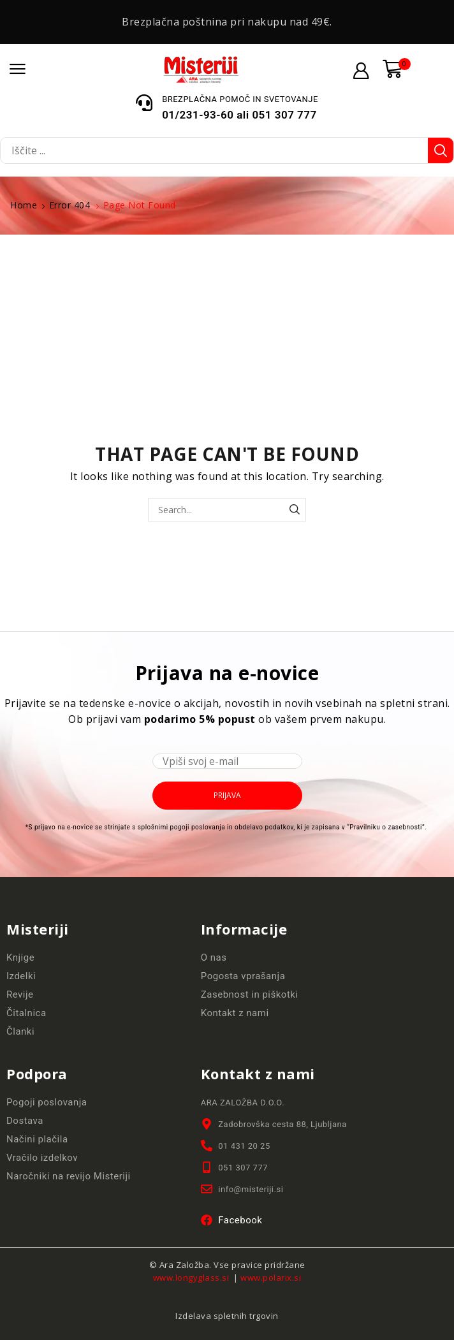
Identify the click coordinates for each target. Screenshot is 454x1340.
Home (23, 205)
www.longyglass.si (192, 1277)
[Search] (440, 150)
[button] (18, 69)
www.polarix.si (270, 1277)
